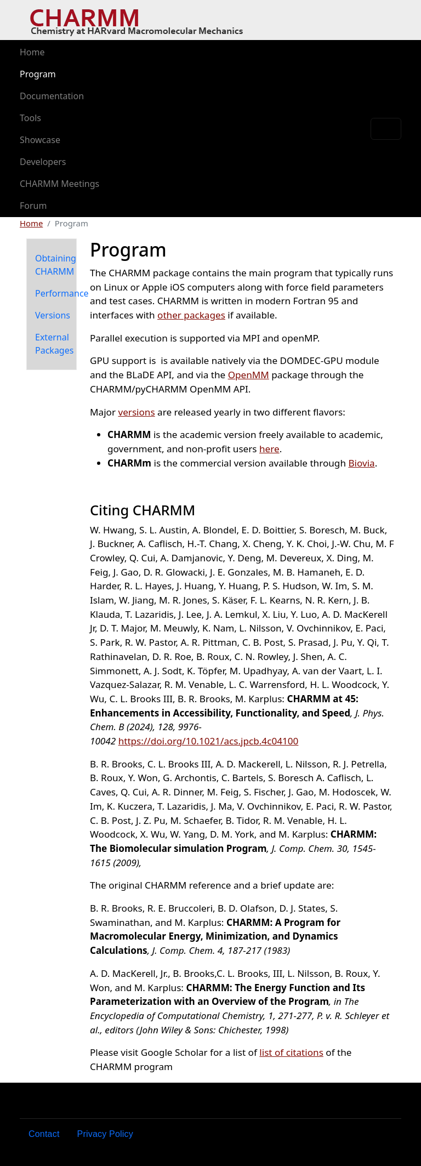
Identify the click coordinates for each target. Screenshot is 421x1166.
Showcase (40, 140)
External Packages (54, 343)
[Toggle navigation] (386, 129)
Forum (33, 206)
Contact (44, 1134)
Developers (43, 162)
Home (32, 52)
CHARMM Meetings (59, 184)
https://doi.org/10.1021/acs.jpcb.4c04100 (208, 741)
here (269, 448)
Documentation (52, 96)
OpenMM (248, 374)
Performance (62, 293)
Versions (52, 315)
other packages (191, 315)
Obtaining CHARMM (55, 264)
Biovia (361, 463)
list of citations (291, 1052)
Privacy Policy (105, 1134)
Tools (30, 118)
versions (136, 412)
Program (38, 74)
